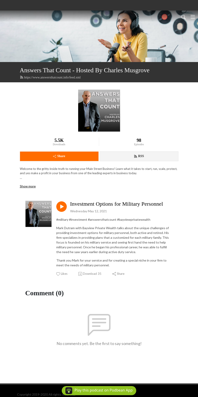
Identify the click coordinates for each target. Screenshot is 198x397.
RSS (139, 156)
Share (59, 156)
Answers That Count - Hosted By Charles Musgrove (85, 70)
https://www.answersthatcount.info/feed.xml (50, 77)
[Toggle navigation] (193, 17)
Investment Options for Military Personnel (116, 204)
